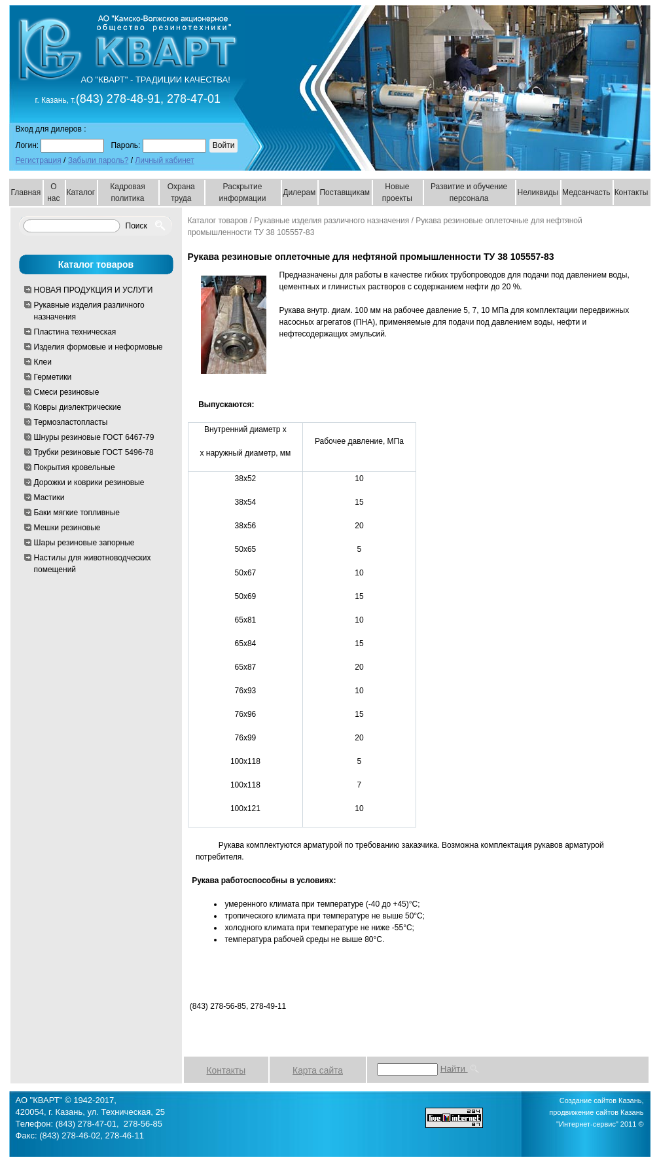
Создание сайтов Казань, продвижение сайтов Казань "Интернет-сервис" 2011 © (596, 1112)
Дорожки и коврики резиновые (89, 482)
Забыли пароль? (98, 160)
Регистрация (39, 160)
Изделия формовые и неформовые (98, 347)
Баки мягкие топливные (77, 512)
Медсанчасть (586, 192)
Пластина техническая (75, 331)
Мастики (49, 497)
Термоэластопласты (71, 422)
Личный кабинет (164, 160)
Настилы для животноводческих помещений (92, 563)
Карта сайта (318, 1071)
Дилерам (299, 192)
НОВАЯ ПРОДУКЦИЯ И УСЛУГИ (93, 290)
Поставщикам (344, 192)
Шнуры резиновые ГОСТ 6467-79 (94, 437)
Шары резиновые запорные (84, 542)
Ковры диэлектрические (78, 407)
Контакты (631, 192)
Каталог (81, 192)
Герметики (53, 377)
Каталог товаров (218, 220)
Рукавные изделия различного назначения (89, 310)
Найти (460, 1068)
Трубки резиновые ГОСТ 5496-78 (94, 452)
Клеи (43, 362)
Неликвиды (537, 192)
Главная (26, 192)
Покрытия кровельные (74, 467)
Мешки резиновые (67, 527)
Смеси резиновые (66, 392)
